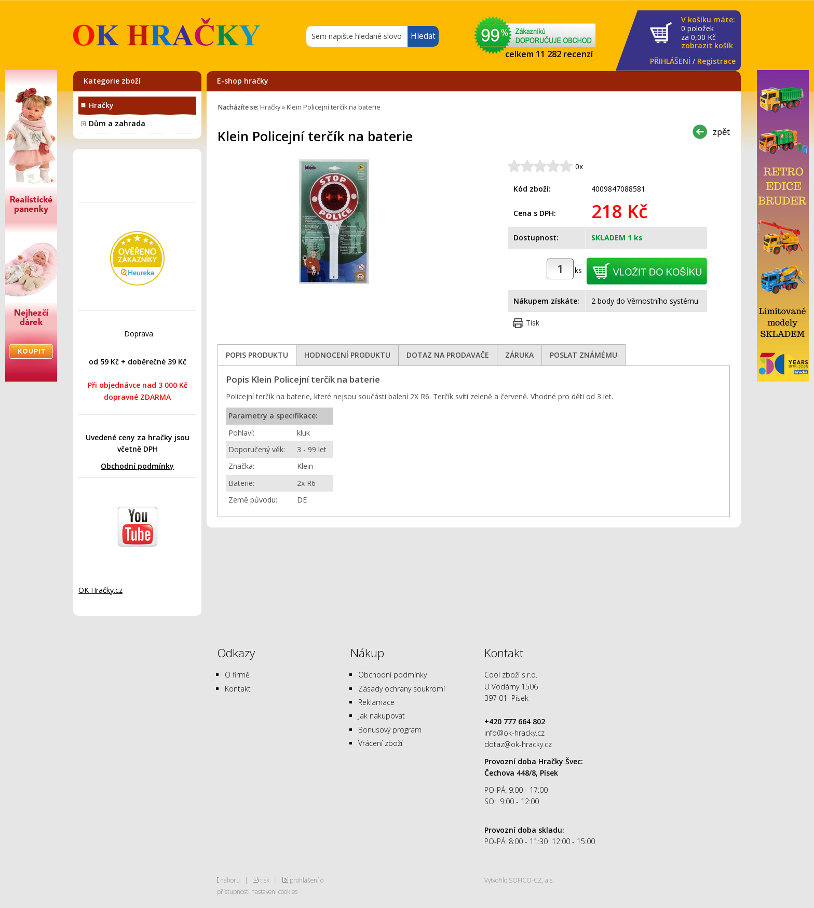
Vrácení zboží (380, 743)
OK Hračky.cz (100, 590)
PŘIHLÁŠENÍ (670, 61)
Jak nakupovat (381, 716)
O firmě (237, 675)
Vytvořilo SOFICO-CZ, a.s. (519, 880)
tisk (264, 880)
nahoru (230, 880)
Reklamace (376, 702)
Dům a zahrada (117, 123)
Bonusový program (390, 730)
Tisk (532, 323)
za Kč (708, 33)
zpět (721, 132)
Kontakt (238, 689)
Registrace (716, 61)
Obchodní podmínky (137, 466)
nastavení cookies (274, 891)
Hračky (101, 105)
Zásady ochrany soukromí (401, 689)
